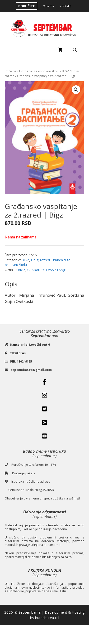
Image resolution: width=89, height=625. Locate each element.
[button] (76, 89)
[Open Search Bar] (74, 50)
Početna (11, 71)
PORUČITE (26, 6)
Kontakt (65, 6)
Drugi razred (40, 260)
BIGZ (65, 71)
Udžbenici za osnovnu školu (39, 71)
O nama (48, 6)
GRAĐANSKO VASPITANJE (46, 269)
